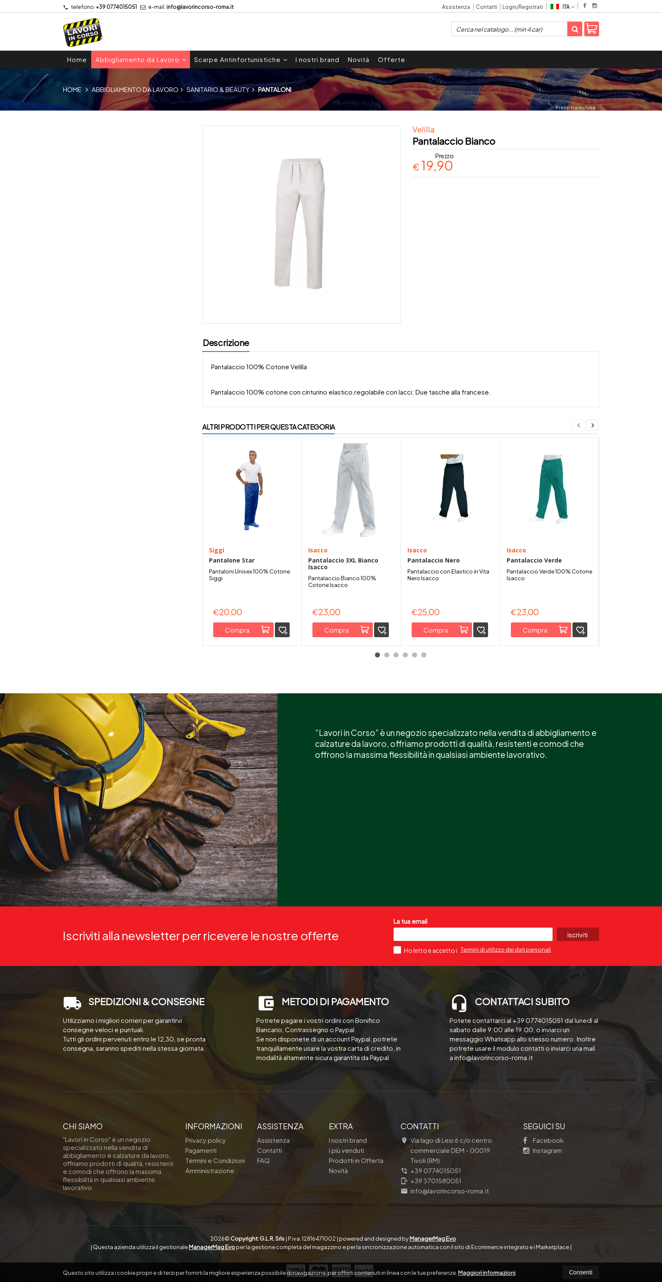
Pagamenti (201, 1150)
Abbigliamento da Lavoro (141, 59)
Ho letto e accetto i (425, 950)
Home (77, 59)
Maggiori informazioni (486, 1272)
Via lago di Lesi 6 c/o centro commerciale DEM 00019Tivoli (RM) (446, 1150)
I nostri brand (317, 59)
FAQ (263, 1160)
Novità (358, 59)
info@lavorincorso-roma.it (186, 7)
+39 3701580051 (431, 1181)
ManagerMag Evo (433, 1238)
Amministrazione (209, 1170)
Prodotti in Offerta (356, 1160)
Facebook (543, 1140)
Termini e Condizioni (215, 1160)
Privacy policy (205, 1140)
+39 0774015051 (100, 7)
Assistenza (456, 7)
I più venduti (346, 1150)
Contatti (486, 7)
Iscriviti (577, 934)
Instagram (542, 1150)
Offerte (391, 59)
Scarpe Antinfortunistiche (241, 59)
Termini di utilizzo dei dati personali (506, 949)
